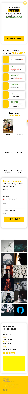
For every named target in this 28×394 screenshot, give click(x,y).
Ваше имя (5, 189)
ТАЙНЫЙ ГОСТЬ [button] (8, 152)
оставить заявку (14, 219)
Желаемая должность (9, 210)
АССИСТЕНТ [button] (19, 152)
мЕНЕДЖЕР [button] (20, 134)
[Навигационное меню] (25, 2)
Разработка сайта (5, 390)
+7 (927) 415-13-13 (7, 339)
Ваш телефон (6, 196)
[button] (8, 126)
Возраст (5, 203)
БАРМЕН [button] (8, 134)
